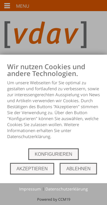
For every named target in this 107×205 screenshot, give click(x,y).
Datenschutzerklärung (66, 189)
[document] (53, 105)
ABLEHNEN (78, 168)
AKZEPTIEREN (32, 168)
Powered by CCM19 (53, 199)
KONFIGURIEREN (53, 154)
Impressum (30, 189)
